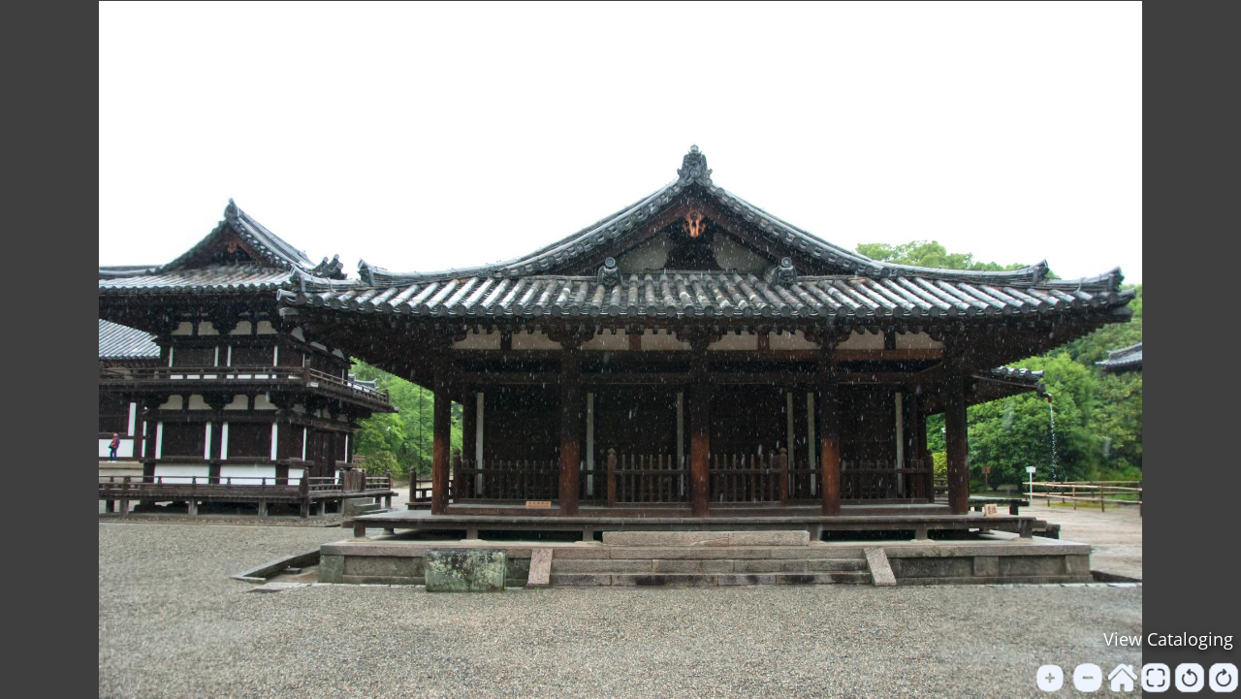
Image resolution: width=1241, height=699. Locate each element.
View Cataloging (1168, 639)
